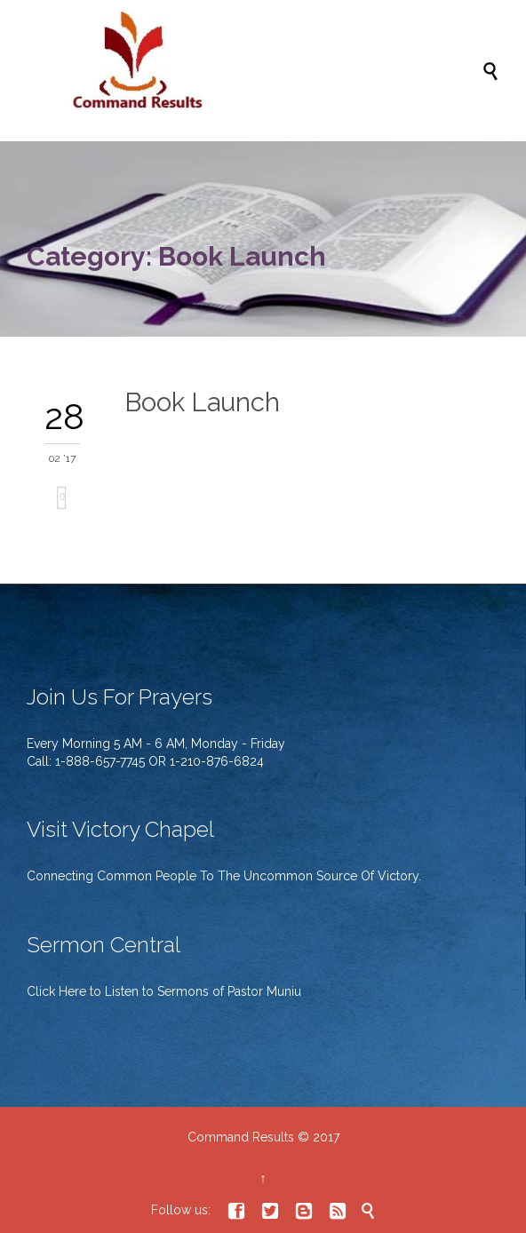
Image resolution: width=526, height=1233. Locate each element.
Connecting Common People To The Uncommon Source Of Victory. (224, 876)
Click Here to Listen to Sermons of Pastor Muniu (164, 991)
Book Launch (202, 402)
